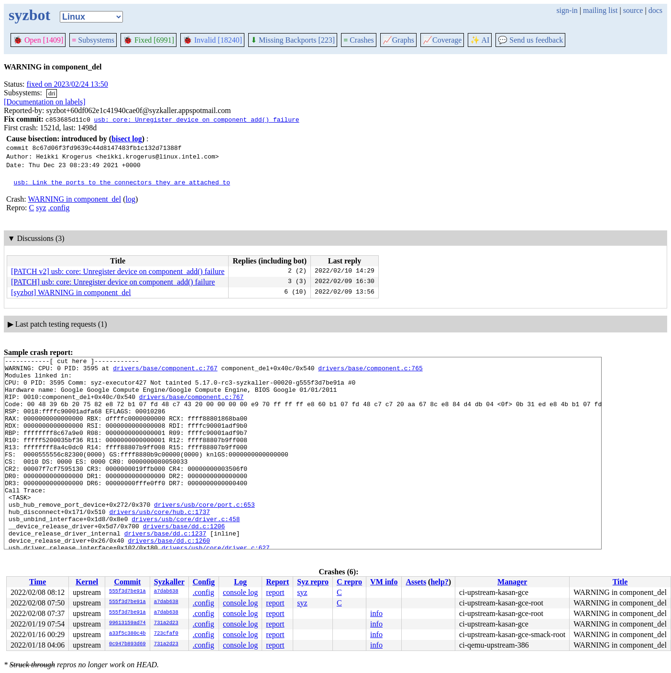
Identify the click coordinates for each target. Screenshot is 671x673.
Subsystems (93, 40)
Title (620, 582)
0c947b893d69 (127, 644)
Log (240, 582)
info (376, 613)
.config (59, 208)
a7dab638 (166, 591)
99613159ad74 (127, 623)
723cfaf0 (166, 633)
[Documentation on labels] (45, 102)
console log (240, 592)
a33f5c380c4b (127, 633)
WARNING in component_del (74, 199)
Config (204, 582)
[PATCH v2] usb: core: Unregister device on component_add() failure (117, 271)
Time (37, 582)
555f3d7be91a (127, 591)
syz (41, 208)
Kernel (87, 582)
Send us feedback (530, 40)
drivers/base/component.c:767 (165, 370)
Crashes (358, 40)
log (130, 199)
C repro (349, 582)
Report (277, 582)
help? (439, 582)
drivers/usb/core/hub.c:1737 (159, 543)
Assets (416, 582)
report (275, 592)
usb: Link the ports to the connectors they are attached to (122, 182)
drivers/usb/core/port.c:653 (204, 534)
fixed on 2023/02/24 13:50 (67, 84)
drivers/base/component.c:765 (370, 370)
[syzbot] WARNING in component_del (71, 292)
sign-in (566, 10)
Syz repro (313, 582)
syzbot (29, 14)
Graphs (398, 40)
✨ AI (479, 40)
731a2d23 (166, 623)
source (633, 10)
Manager (512, 582)
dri (51, 93)
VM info (383, 582)
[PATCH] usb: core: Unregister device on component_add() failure (113, 282)
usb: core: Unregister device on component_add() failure (196, 119)
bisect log (126, 139)
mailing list (600, 10)
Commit (127, 582)
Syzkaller (169, 582)
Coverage (442, 40)
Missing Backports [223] (293, 40)
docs (655, 10)
